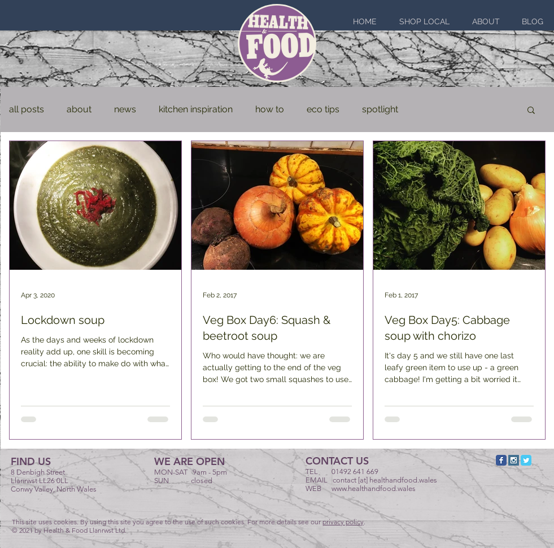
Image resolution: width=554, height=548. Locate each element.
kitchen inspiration (196, 109)
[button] (531, 111)
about (79, 109)
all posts (26, 109)
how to (269, 109)
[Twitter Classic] (526, 460)
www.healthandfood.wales (373, 488)
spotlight (380, 109)
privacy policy (343, 522)
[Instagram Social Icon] (513, 460)
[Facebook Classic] (501, 460)
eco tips (323, 109)
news (125, 109)
